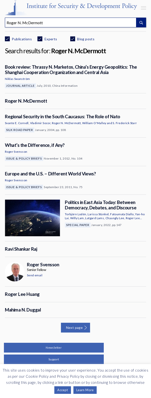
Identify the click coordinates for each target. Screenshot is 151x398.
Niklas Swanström (17, 79)
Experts (50, 39)
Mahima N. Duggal (23, 309)
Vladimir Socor (40, 123)
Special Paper (77, 225)
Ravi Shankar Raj (21, 249)
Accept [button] (62, 390)
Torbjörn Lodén (75, 214)
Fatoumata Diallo (122, 214)
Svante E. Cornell (17, 123)
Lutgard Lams (94, 218)
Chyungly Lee (114, 218)
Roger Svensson (16, 151)
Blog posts (85, 39)
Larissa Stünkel (98, 214)
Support (53, 359)
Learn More (85, 390)
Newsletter (54, 347)
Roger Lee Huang (22, 294)
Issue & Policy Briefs (24, 158)
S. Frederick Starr (125, 123)
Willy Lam (77, 218)
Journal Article (20, 85)
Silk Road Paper (19, 130)
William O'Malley (94, 123)
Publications (21, 39)
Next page (74, 327)
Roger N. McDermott (26, 101)
